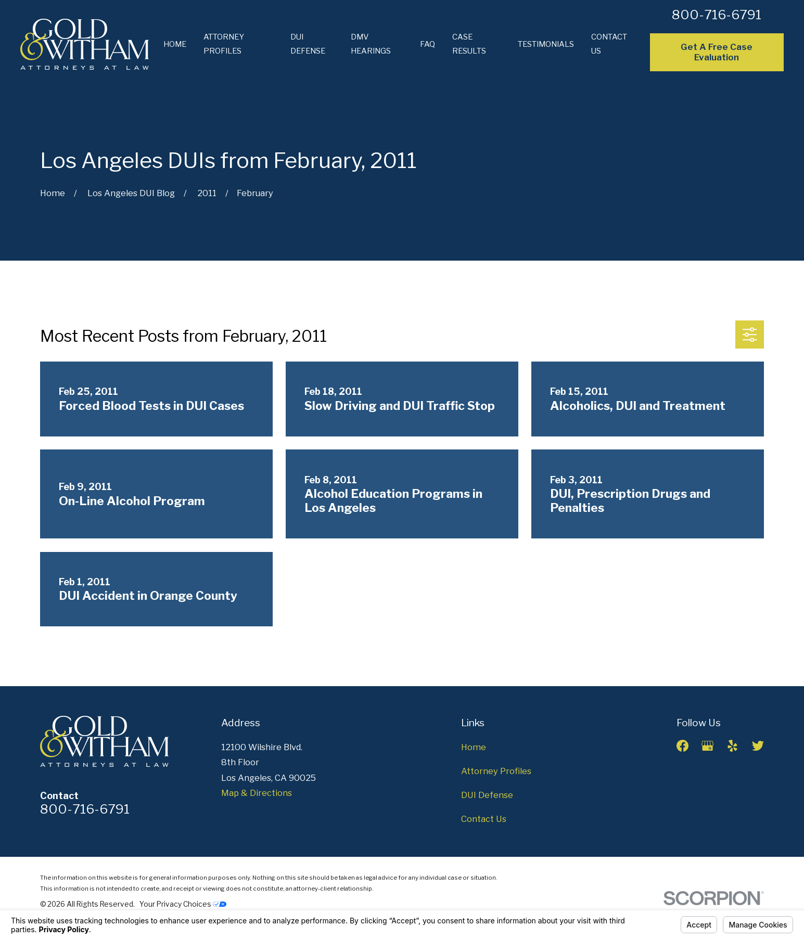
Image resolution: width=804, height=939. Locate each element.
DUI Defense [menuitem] (307, 44)
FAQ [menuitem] (427, 44)
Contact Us (483, 819)
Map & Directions (256, 793)
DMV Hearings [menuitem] (371, 44)
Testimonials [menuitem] (546, 44)
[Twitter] (758, 746)
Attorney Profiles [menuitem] (223, 44)
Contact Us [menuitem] (609, 44)
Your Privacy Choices (182, 904)
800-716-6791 (716, 14)
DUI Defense (487, 795)
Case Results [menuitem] (469, 44)
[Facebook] (682, 746)
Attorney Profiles (496, 771)
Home (473, 747)
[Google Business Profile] (707, 746)
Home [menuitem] (174, 44)
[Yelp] (732, 746)
